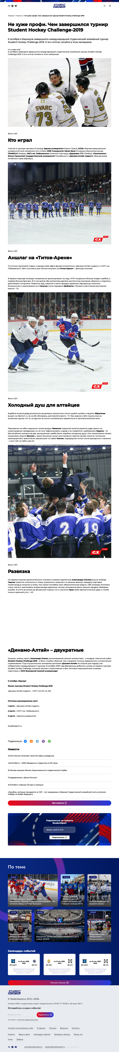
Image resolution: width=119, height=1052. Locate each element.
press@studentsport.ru (33, 1047)
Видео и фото (24, 1034)
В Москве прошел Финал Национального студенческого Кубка (37, 770)
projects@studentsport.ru (55, 1047)
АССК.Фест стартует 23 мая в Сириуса (25, 785)
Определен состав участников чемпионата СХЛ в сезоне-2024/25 (57, 938)
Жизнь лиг (78, 1034)
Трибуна (19, 1039)
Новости (19, 16)
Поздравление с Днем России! (22, 777)
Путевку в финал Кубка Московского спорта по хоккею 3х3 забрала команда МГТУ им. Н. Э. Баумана (73, 900)
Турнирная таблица (62, 1034)
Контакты (76, 1028)
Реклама (52, 1028)
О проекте (41, 1028)
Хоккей (13, 877)
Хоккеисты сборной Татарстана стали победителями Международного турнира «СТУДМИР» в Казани (99, 935)
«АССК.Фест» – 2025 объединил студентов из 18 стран (33, 763)
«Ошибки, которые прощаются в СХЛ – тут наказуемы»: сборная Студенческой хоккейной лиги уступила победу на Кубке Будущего (57, 793)
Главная (11, 16)
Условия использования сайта (20, 1028)
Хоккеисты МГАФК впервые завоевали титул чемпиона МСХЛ (19, 936)
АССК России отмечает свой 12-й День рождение (31, 756)
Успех (10, 1039)
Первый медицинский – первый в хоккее (99, 902)
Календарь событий (42, 1034)
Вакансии (64, 1028)
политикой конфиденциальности (27, 1020)
